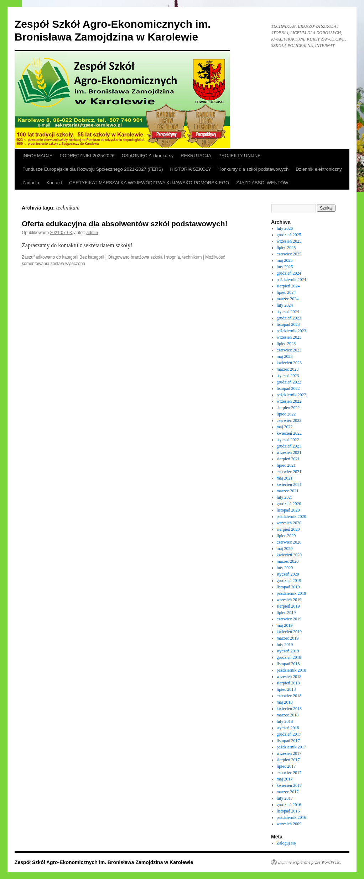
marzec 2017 (288, 791)
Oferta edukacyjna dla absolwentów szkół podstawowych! (125, 223)
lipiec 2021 (286, 465)
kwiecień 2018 (289, 708)
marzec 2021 (288, 490)
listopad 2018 (288, 663)
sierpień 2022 (288, 407)
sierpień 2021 (288, 458)
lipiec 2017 (286, 766)
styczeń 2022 (288, 439)
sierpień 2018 (288, 683)
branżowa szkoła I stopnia (155, 257)
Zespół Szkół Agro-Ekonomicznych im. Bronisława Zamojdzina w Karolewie (104, 862)
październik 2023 (291, 330)
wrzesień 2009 (289, 823)
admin (92, 232)
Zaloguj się (286, 843)
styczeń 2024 (288, 311)
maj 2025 (285, 260)
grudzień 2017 (289, 734)
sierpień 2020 (288, 529)
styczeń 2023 (288, 375)
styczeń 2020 (288, 574)
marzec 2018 (288, 715)
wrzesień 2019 (289, 599)
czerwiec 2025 (289, 253)
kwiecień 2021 (289, 484)
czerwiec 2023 (289, 350)
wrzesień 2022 (289, 401)
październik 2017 (291, 747)
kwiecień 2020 (289, 554)
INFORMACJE (37, 155)
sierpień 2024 (288, 286)
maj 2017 (285, 779)
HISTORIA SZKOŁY (190, 169)
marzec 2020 (288, 561)
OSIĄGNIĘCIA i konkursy (147, 155)
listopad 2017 (288, 740)
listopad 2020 (288, 510)
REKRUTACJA (196, 155)
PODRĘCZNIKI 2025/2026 (87, 155)
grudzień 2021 (289, 446)
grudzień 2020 (289, 503)
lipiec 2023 (286, 343)
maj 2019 (285, 625)
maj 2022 (285, 426)
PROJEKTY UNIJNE (239, 155)
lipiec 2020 (286, 535)
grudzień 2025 (289, 234)
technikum (192, 257)
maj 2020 (285, 548)
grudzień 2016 (289, 804)
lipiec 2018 (286, 689)
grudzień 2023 (289, 318)
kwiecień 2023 (289, 362)
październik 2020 (291, 516)
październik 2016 (291, 817)
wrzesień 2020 (289, 522)
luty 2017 (285, 798)
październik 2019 (291, 593)
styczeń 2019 (288, 650)
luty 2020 (285, 567)
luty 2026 (285, 228)
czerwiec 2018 (289, 695)
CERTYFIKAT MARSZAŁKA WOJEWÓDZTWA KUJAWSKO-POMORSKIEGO (149, 182)
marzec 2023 (288, 369)
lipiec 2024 (286, 292)
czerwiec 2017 (289, 772)
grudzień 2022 (289, 382)
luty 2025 (285, 266)
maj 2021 (285, 478)
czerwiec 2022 (289, 420)
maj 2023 (285, 356)
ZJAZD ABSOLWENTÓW (262, 182)
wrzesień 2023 (289, 337)
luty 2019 (285, 644)
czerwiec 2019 (289, 618)
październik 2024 (291, 279)
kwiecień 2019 (289, 631)
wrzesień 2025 (289, 241)
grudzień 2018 (289, 657)
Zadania (30, 182)
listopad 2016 (288, 811)
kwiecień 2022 (289, 433)
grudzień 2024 (289, 273)
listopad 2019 (288, 586)
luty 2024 (285, 305)
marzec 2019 (288, 638)
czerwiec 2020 (289, 542)
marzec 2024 (288, 298)
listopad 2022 (288, 388)
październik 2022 (291, 394)
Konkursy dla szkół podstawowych (253, 169)
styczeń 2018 (288, 727)
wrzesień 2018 (289, 676)
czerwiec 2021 (289, 471)
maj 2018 (285, 702)
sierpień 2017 (288, 759)
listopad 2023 (288, 324)
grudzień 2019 (289, 580)
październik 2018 (291, 670)
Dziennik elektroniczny (319, 169)
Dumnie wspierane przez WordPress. (309, 862)
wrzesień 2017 (289, 753)
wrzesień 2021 (289, 452)
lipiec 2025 (286, 247)
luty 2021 (285, 497)
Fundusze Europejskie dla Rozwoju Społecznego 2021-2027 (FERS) (92, 169)
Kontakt (54, 182)
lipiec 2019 (286, 612)
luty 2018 (285, 721)
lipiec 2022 (286, 414)
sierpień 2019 (288, 606)
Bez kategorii (91, 257)
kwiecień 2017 (289, 785)
